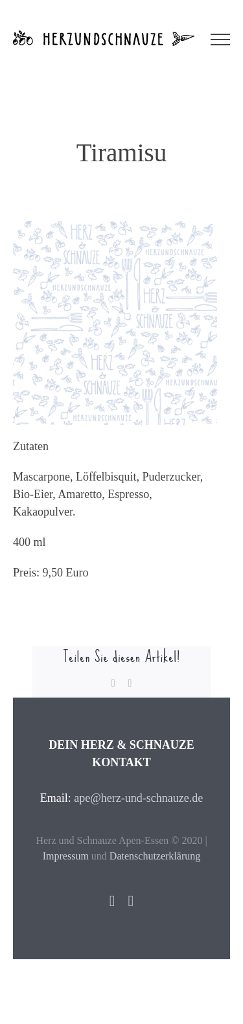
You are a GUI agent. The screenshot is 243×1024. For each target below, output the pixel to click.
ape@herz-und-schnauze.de (138, 797)
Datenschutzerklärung (155, 855)
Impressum (66, 855)
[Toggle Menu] (220, 39)
